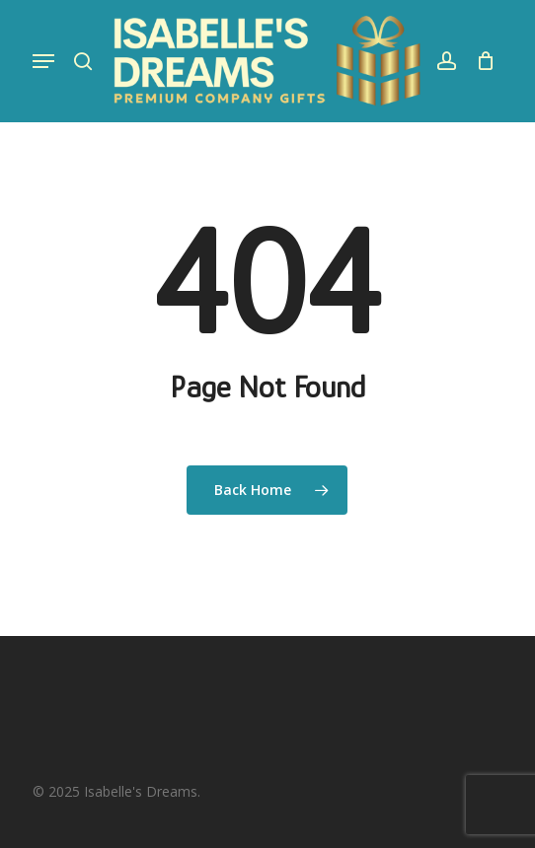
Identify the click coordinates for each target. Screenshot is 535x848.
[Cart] (480, 61)
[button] (43, 61)
